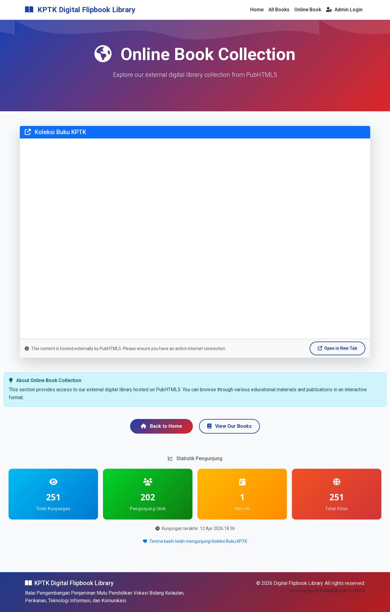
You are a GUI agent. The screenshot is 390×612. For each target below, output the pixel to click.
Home (257, 10)
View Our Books (229, 426)
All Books (278, 10)
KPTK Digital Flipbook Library (80, 9)
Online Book (307, 10)
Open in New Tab (337, 348)
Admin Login (344, 10)
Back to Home (161, 426)
